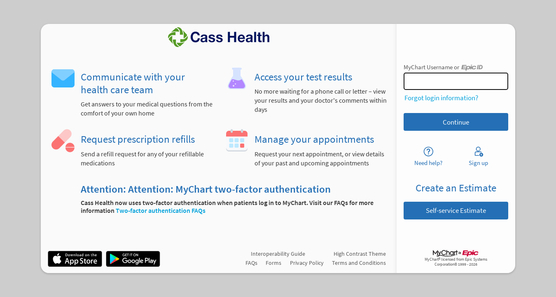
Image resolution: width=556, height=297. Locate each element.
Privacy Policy (307, 262)
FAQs (251, 262)
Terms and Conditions (359, 262)
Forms (273, 262)
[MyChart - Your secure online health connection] (218, 37)
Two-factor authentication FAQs (161, 210)
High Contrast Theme (360, 253)
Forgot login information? (441, 97)
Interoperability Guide (278, 253)
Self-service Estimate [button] (456, 210)
